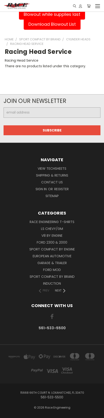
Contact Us (52, 182)
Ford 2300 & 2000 (52, 242)
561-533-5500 (52, 327)
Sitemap (52, 196)
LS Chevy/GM (52, 228)
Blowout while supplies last (52, 14)
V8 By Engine (52, 235)
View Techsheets (52, 168)
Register (61, 189)
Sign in (42, 189)
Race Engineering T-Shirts (52, 222)
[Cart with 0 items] (88, 6)
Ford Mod (52, 269)
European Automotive (52, 256)
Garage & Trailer (52, 263)
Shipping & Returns (52, 175)
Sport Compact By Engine (52, 249)
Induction (52, 283)
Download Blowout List (52, 24)
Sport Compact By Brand (52, 276)
